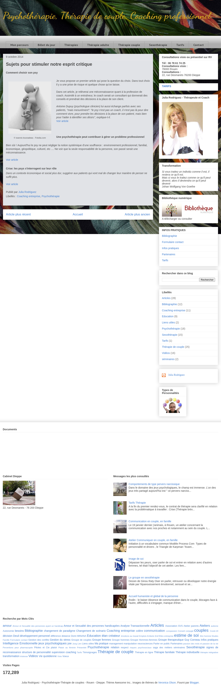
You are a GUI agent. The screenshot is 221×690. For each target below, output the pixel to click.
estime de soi (186, 635)
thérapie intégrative (209, 652)
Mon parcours (19, 45)
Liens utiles (168, 322)
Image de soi (136, 558)
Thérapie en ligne (144, 652)
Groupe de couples (81, 640)
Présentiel (81, 647)
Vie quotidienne (48, 656)
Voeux (65, 656)
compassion (171, 631)
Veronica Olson (167, 682)
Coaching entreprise (28, 196)
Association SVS (174, 626)
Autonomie (8, 631)
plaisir (54, 647)
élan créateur (111, 635)
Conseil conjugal (185, 631)
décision (7, 635)
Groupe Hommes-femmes (143, 640)
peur (17, 647)
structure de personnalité (36, 652)
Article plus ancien (137, 214)
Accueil (78, 214)
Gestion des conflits (38, 640)
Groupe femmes (101, 639)
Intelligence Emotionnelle (20, 643)
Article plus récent (18, 214)
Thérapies (71, 45)
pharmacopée (26, 647)
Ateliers (204, 625)
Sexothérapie (158, 45)
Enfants (150, 636)
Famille (6, 640)
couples (201, 630)
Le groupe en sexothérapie (144, 577)
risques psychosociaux (141, 647)
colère (139, 630)
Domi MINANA (78, 636)
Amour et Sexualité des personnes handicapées (92, 625)
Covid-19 (214, 631)
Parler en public (161, 643)
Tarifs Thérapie (137, 502)
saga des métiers (162, 647)
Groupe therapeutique (171, 639)
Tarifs (180, 45)
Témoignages (90, 652)
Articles (166, 298)
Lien (79, 644)
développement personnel (35, 635)
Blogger (194, 682)
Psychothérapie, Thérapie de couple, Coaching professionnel (106, 15)
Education (167, 316)
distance (65, 636)
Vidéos (166, 353)
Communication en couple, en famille (150, 521)
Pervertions (8, 647)
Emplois (143, 636)
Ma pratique (101, 643)
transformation (11, 656)
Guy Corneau (192, 639)
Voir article (62, 121)
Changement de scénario (91, 630)
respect (124, 647)
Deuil (16, 635)
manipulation (130, 643)
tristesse (24, 656)
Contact (198, 45)
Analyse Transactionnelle (135, 625)
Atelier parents (191, 626)
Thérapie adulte (98, 45)
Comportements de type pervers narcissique (154, 484)
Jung (74, 644)
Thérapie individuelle (187, 652)
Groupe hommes (121, 640)
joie (70, 643)
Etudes (215, 636)
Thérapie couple (129, 45)
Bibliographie (169, 235)
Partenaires (168, 254)
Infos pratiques (170, 248)
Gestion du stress (60, 639)
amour (7, 625)
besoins (19, 630)
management (116, 643)
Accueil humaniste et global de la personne (153, 596)
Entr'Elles (159, 636)
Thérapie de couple (173, 346)
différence (56, 636)
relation (115, 647)
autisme (214, 626)
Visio (59, 656)
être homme (205, 636)
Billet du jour (46, 45)
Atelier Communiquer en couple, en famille (153, 540)
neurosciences (145, 643)
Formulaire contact (172, 242)
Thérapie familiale (164, 652)
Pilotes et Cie (41, 647)
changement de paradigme (59, 630)
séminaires (168, 359)
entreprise (168, 636)
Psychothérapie (51, 196)
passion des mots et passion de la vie (200, 644)
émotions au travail (130, 636)
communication (154, 630)
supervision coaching (64, 652)
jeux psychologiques (52, 643)
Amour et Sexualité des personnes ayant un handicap (38, 626)
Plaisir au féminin (67, 647)
